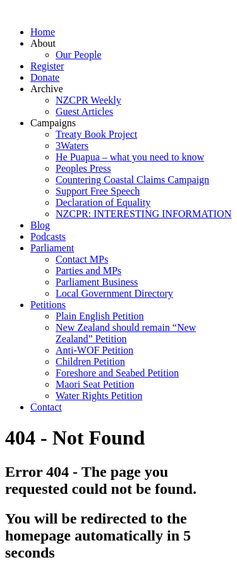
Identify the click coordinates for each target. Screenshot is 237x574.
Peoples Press (83, 168)
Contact (46, 407)
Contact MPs (82, 259)
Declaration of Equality (103, 202)
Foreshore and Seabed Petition (117, 373)
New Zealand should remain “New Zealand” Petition (126, 333)
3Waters (72, 145)
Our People (78, 54)
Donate (44, 77)
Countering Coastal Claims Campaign (132, 179)
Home (42, 32)
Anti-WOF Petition (94, 350)
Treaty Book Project (96, 134)
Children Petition (90, 361)
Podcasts (48, 236)
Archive (46, 88)
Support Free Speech (98, 191)
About (43, 43)
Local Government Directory (114, 293)
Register (47, 66)
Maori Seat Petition (95, 384)
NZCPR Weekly (88, 100)
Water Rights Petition (99, 395)
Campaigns (53, 122)
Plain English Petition (100, 316)
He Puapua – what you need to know (130, 157)
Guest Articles (84, 111)
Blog (40, 225)
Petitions (48, 304)
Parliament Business (97, 282)
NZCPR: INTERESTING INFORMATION (143, 213)
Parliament (52, 247)
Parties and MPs (88, 270)
